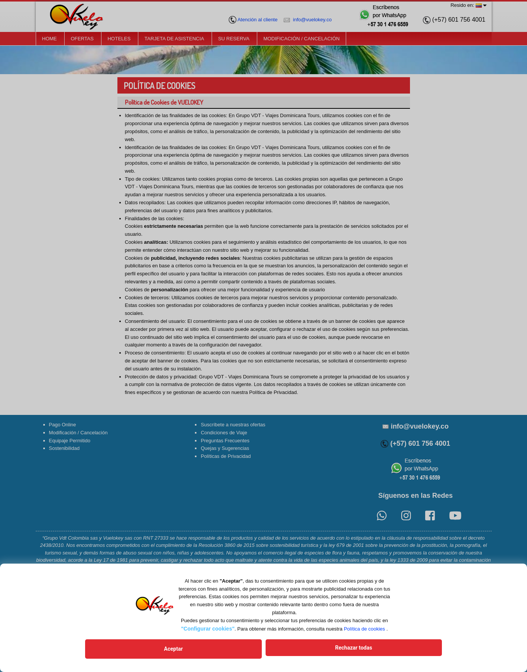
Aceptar (210, 650)
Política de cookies (364, 632)
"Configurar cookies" (207, 632)
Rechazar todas (316, 650)
